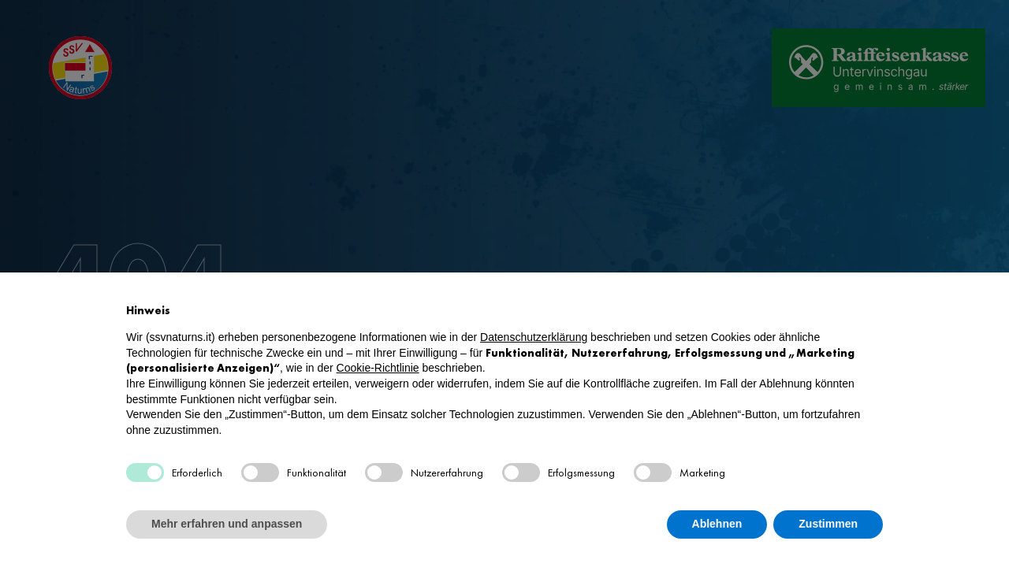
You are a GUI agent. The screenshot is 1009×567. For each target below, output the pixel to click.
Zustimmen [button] (828, 523)
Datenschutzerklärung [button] (533, 337)
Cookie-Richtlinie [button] (378, 367)
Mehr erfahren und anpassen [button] (226, 523)
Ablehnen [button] (717, 523)
